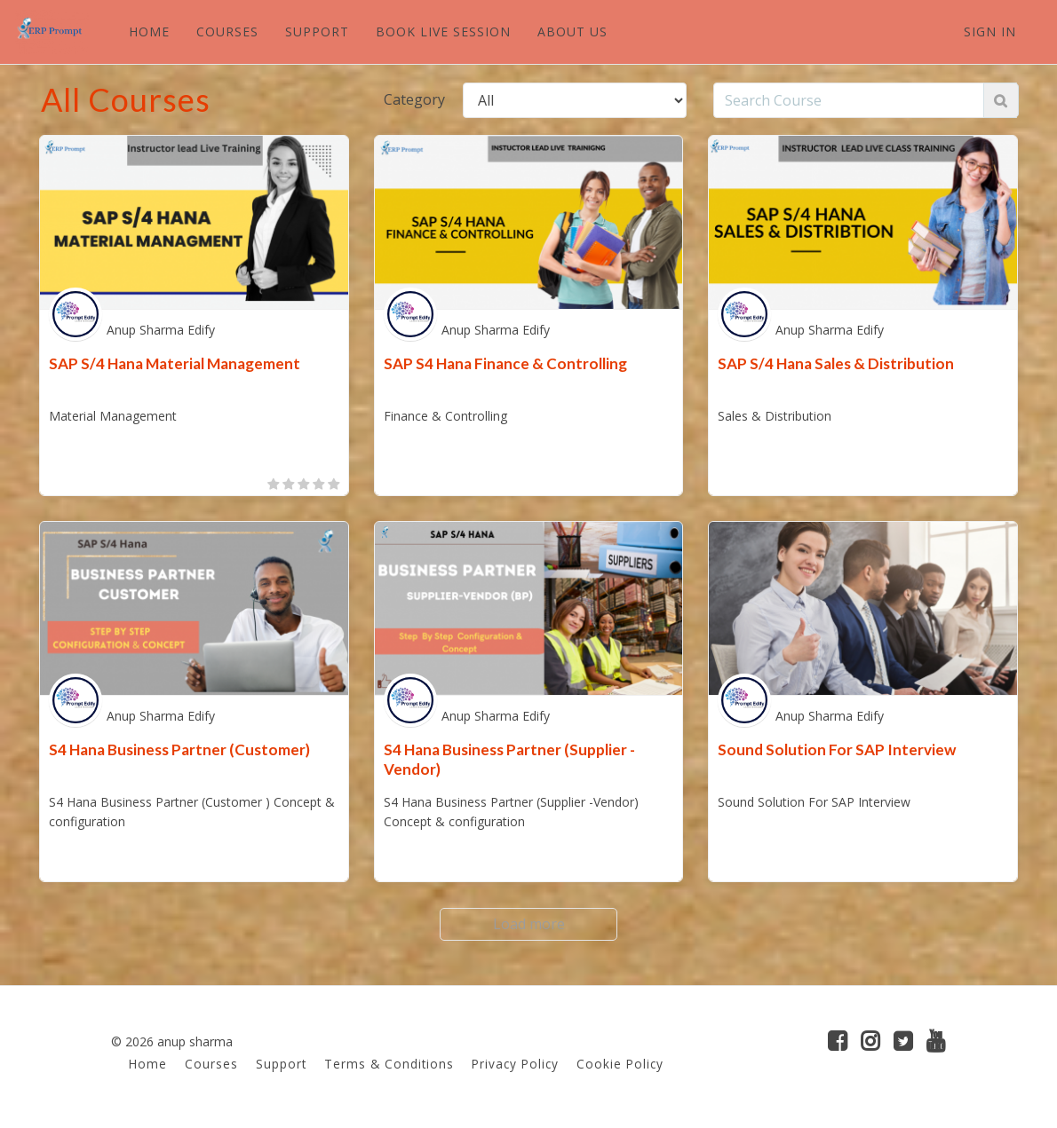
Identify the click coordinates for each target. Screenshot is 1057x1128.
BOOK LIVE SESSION (442, 31)
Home (148, 1063)
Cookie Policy (620, 1063)
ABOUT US (571, 31)
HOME (148, 31)
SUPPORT (316, 31)
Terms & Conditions (389, 1063)
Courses (211, 1063)
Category (414, 99)
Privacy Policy (515, 1063)
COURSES (226, 31)
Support (281, 1063)
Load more (529, 924)
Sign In (990, 31)
